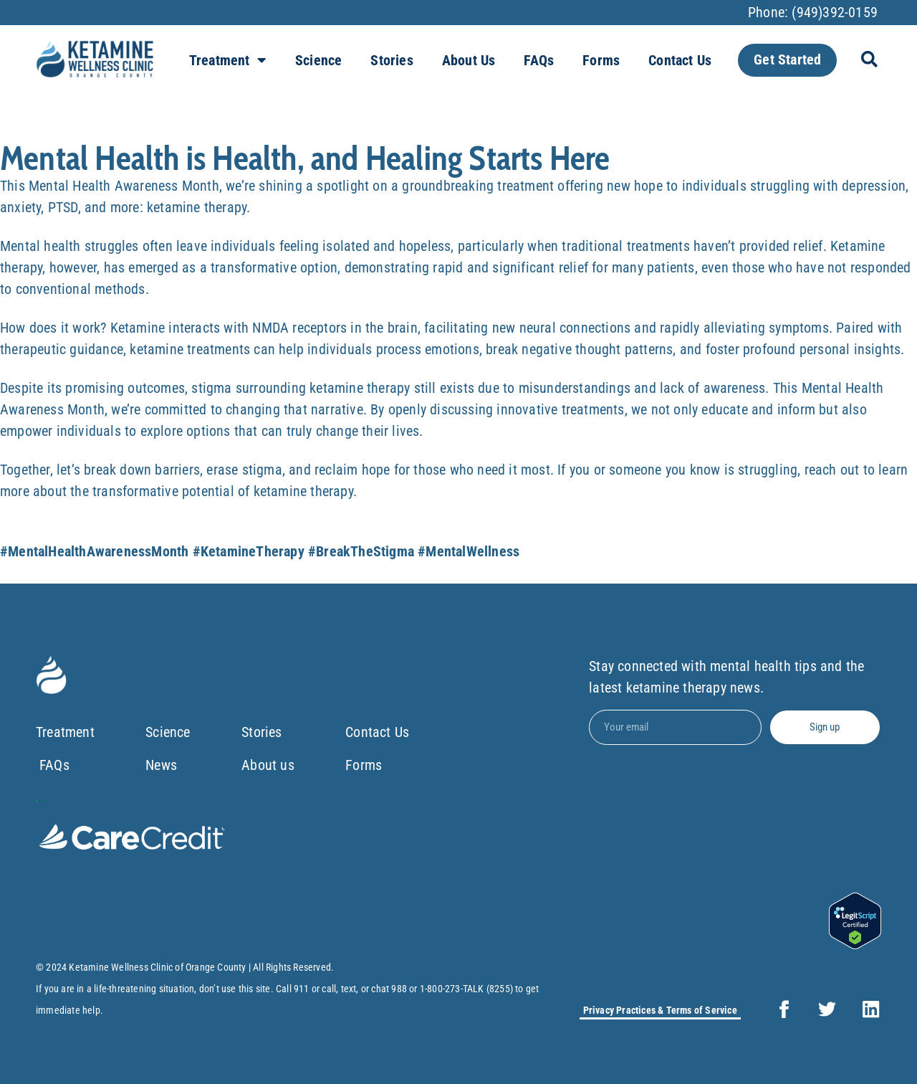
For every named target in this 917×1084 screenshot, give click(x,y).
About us (469, 60)
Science (318, 60)
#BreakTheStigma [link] (361, 551)
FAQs (539, 60)
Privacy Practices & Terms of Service (660, 1010)
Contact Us (679, 60)
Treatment (228, 60)
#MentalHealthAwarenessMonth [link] (94, 551)
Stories (391, 60)
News (161, 765)
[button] (869, 59)
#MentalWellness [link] (468, 551)
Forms (601, 60)
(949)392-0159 (835, 12)
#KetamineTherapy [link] (248, 551)
